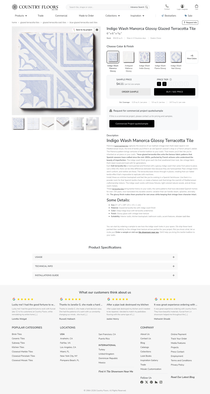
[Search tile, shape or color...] (108, 7)
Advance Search (139, 7)
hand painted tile (121, 146)
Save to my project (83, 29)
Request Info (190, 22)
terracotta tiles (118, 188)
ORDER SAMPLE (130, 91)
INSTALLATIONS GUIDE (47, 275)
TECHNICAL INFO (44, 266)
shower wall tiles (183, 216)
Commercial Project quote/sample (131, 123)
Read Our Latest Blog (183, 377)
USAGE (38, 257)
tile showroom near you (149, 232)
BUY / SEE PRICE (174, 91)
